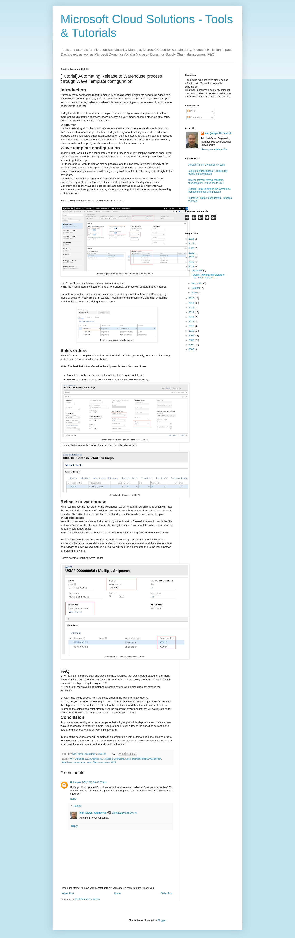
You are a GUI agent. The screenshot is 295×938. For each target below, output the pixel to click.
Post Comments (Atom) (87, 899)
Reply (73, 798)
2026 (192, 238)
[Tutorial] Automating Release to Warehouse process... (207, 276)
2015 (192, 307)
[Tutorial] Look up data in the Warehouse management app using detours (209, 190)
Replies (78, 806)
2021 (192, 252)
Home (117, 893)
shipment (136, 759)
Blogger (162, 920)
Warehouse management (74, 762)
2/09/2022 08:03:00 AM (94, 782)
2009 (192, 335)
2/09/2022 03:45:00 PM (124, 812)
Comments (194, 117)
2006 (192, 349)
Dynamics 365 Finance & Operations (107, 759)
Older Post (166, 893)
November (197, 283)
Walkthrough (155, 759)
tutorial (145, 759)
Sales (128, 759)
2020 (192, 257)
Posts (191, 111)
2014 (192, 312)
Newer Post (68, 893)
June (194, 292)
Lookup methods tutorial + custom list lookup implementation (207, 172)
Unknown (75, 782)
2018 (192, 266)
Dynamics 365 (81, 759)
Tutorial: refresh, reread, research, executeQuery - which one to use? (206, 181)
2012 (192, 321)
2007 (192, 344)
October (196, 288)
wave (89, 762)
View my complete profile (214, 149)
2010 (192, 330)
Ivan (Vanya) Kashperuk (93, 812)
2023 (192, 243)
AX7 (72, 759)
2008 (192, 340)
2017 (192, 298)
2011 (192, 326)
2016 (192, 303)
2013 (192, 317)
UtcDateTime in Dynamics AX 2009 (206, 164)
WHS (113, 762)
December (197, 270)
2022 (192, 248)
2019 (192, 262)
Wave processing (101, 762)
